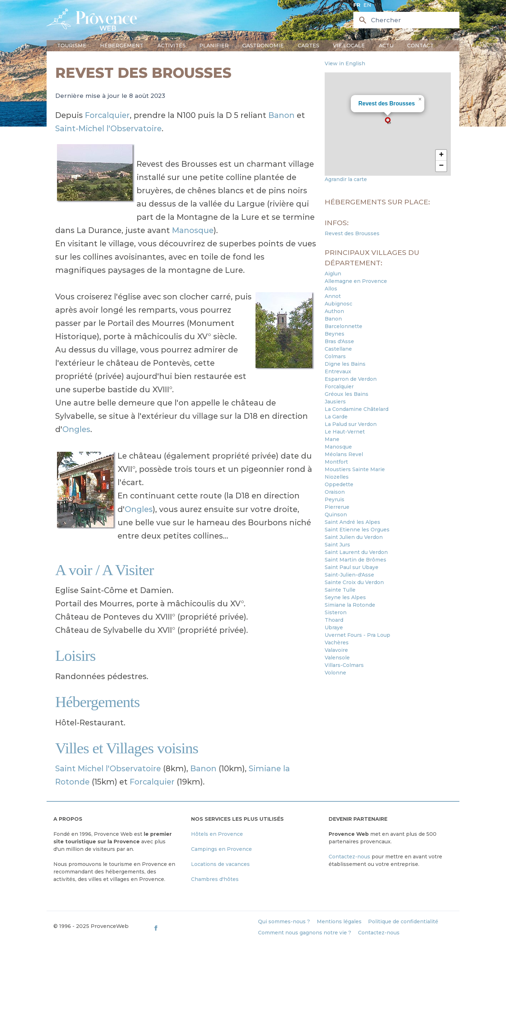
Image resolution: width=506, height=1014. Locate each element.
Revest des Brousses (386, 103)
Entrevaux (338, 371)
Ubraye (334, 627)
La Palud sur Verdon (351, 424)
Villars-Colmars (344, 665)
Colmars (335, 356)
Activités (171, 45)
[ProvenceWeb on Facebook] (202, 927)
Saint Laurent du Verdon (356, 552)
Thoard (334, 620)
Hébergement (121, 45)
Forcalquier (107, 115)
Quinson (336, 514)
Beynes (334, 334)
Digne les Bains (345, 364)
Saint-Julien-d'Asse (349, 575)
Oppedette (339, 484)
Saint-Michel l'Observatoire (108, 128)
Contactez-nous (349, 856)
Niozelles (337, 477)
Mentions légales (339, 921)
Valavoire (336, 650)
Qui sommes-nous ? (284, 921)
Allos (331, 288)
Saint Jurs (337, 544)
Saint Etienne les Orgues (357, 529)
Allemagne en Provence (356, 281)
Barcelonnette (343, 326)
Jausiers (335, 401)
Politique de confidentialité (403, 921)
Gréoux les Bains (346, 394)
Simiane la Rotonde (350, 605)
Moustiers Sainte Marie (355, 469)
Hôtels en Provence (217, 834)
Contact (420, 45)
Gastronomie (263, 45)
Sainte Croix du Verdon (354, 582)
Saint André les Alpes (352, 522)
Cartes (308, 45)
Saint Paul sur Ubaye (351, 567)
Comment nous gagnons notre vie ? (304, 932)
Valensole (337, 657)
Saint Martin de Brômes (355, 559)
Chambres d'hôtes (215, 879)
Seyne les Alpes (345, 597)
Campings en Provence (221, 849)
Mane (332, 439)
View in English (345, 63)
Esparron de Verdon (351, 379)
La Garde (336, 416)
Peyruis (334, 499)
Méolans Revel (344, 454)
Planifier (214, 45)
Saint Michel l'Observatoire (108, 768)
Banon (281, 115)
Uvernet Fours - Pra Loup (357, 635)
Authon (334, 311)
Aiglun (333, 273)
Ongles (76, 429)
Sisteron (336, 612)
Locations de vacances (220, 864)
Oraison (335, 492)
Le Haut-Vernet (345, 431)
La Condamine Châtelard (356, 409)
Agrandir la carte (346, 179)
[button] (387, 120)
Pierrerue (337, 507)
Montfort (336, 462)
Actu (386, 45)
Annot (333, 296)
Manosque (193, 230)
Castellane (338, 349)
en (367, 5)
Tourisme (71, 45)
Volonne (335, 672)
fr (357, 5)
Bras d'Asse (339, 341)
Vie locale (349, 45)
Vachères (337, 642)
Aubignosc (338, 303)
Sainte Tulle (340, 590)
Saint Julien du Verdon (354, 537)
